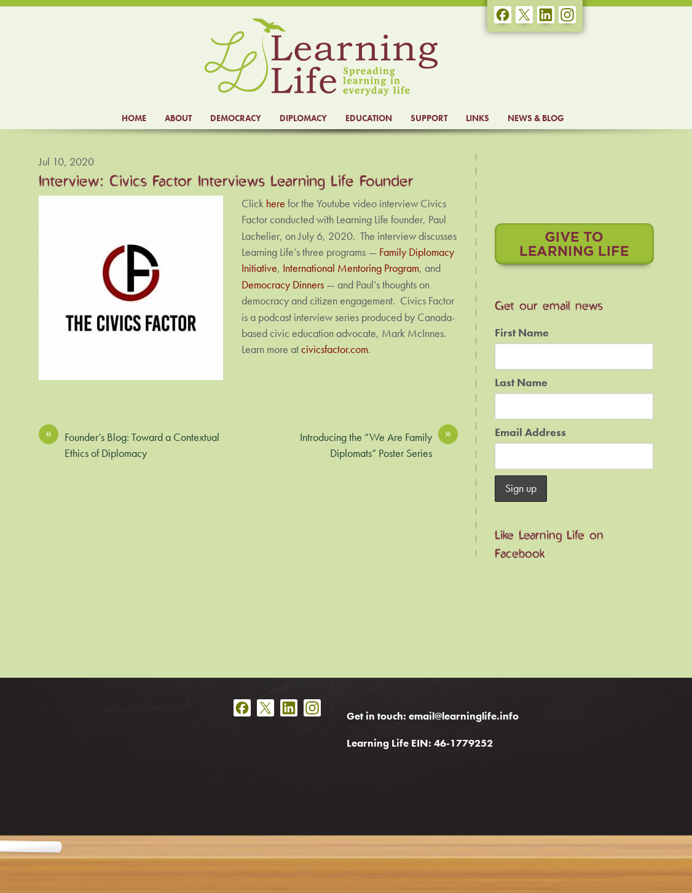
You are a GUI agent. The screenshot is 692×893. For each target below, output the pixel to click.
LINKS (477, 118)
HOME (134, 118)
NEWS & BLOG (536, 118)
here (275, 203)
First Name (522, 332)
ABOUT (178, 118)
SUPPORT (429, 118)
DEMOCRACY (235, 118)
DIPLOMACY (303, 118)
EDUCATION (368, 118)
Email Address (530, 432)
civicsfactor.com (334, 349)
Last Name (521, 382)
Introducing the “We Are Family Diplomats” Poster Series (379, 444)
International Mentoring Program (351, 268)
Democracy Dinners (283, 285)
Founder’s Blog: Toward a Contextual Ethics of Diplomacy (129, 444)
